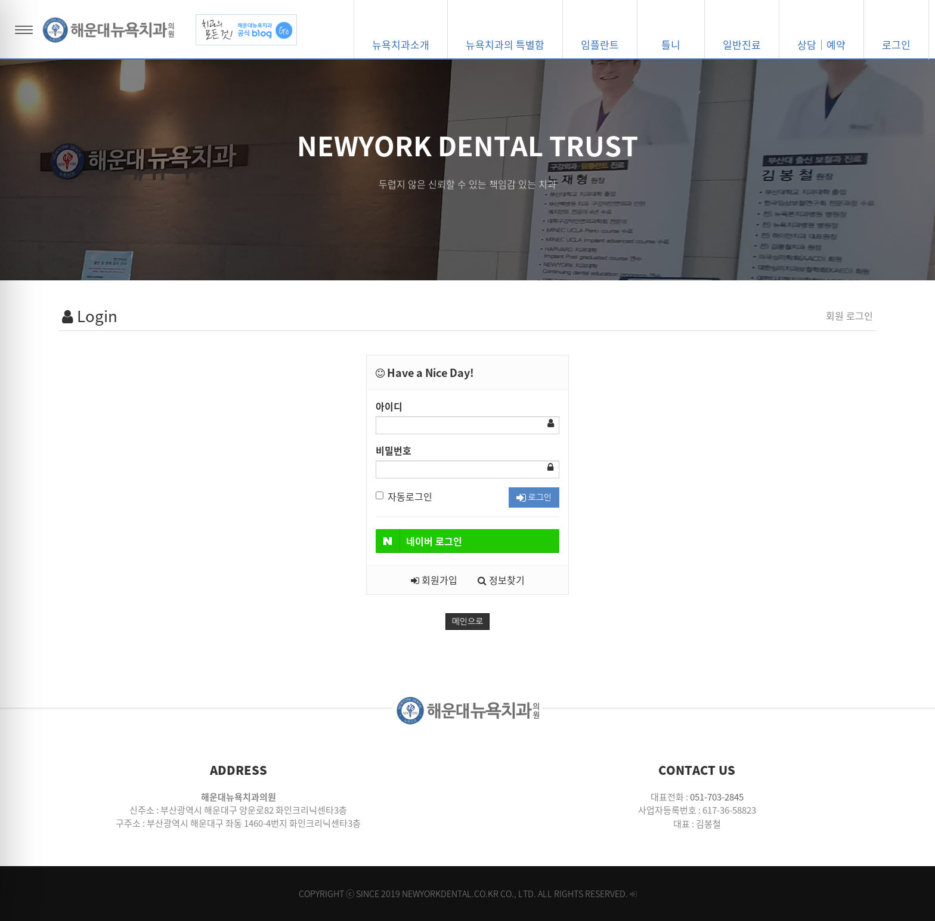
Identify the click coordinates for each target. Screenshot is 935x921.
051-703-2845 (717, 796)
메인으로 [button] (468, 621)
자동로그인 (404, 496)
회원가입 (434, 580)
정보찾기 (501, 580)
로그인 (534, 497)
